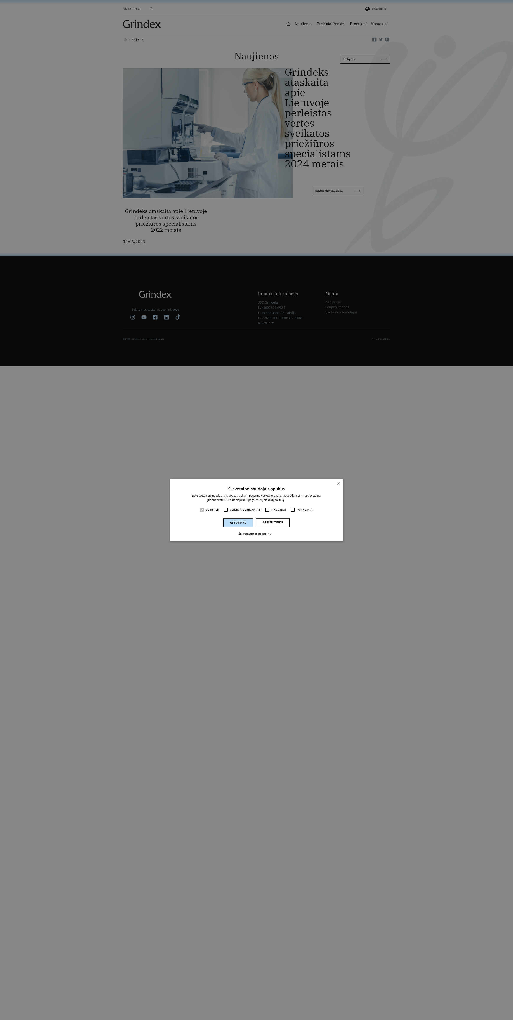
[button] (256, 533)
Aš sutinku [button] (238, 523)
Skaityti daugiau (295, 500)
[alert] (256, 510)
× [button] (338, 483)
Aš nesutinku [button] (273, 522)
